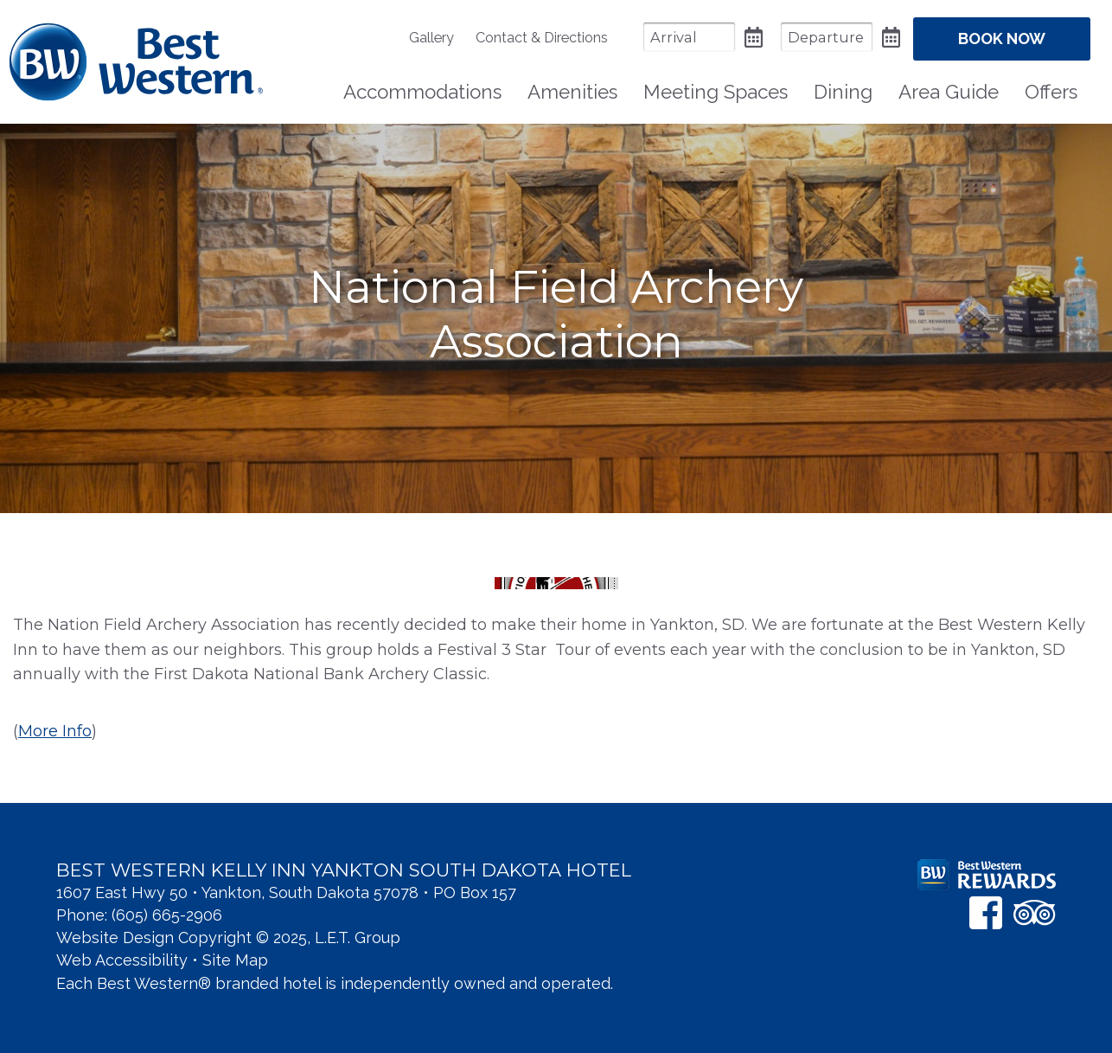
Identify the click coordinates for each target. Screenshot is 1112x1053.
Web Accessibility (122, 960)
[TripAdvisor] (1034, 912)
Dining (843, 91)
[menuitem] (440, 37)
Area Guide (948, 91)
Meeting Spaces (715, 91)
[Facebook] (985, 912)
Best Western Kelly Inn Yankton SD (136, 61)
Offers (1051, 91)
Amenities (572, 91)
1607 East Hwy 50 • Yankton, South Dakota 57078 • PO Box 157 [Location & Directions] (286, 892)
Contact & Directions (542, 37)
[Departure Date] (826, 37)
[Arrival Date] (689, 37)
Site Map (235, 960)
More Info (55, 731)
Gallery (431, 37)
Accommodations (422, 91)
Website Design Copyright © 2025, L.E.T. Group (228, 937)
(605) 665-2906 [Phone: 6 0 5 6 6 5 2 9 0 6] (167, 915)
